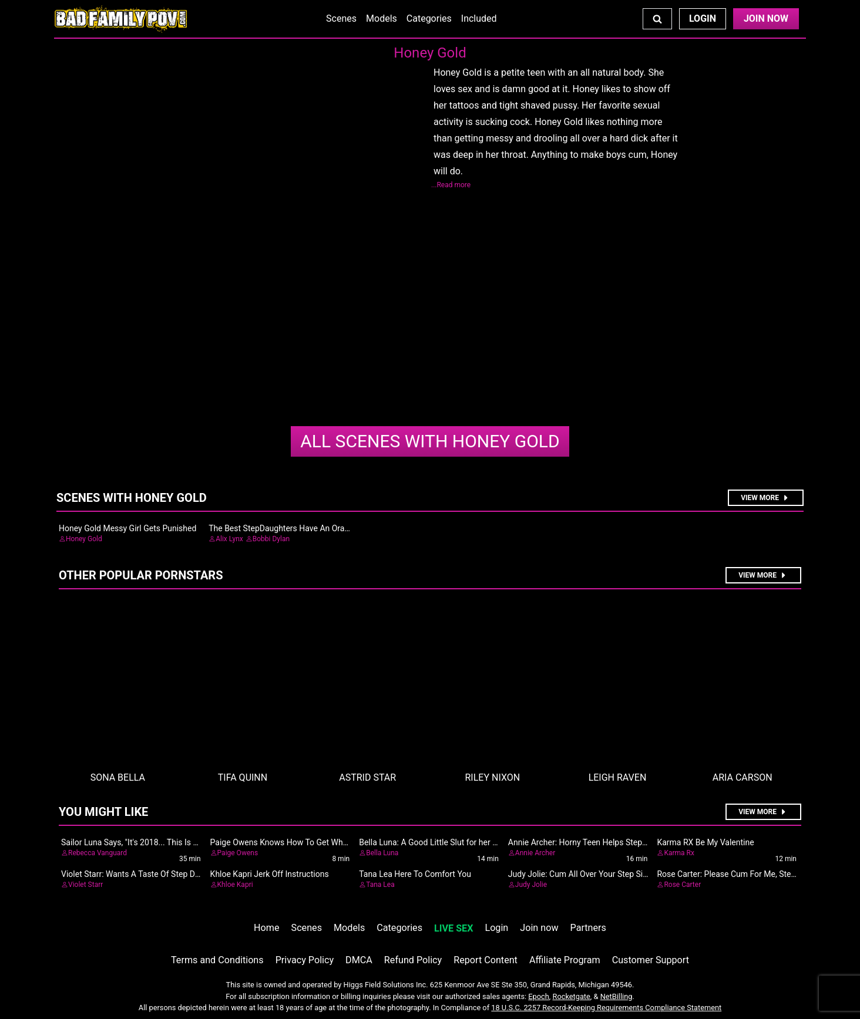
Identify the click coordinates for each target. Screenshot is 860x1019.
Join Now (766, 18)
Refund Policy (413, 960)
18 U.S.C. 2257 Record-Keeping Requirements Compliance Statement (606, 1007)
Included (479, 18)
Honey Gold (429, 441)
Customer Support (650, 960)
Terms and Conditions (217, 960)
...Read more (451, 185)
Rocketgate (571, 996)
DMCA (358, 960)
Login (702, 18)
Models (381, 18)
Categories (429, 18)
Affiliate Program (564, 960)
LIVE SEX (453, 928)
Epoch (538, 996)
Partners (588, 927)
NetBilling (616, 996)
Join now (539, 927)
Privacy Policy (305, 960)
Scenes (341, 18)
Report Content (485, 960)
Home (266, 927)
